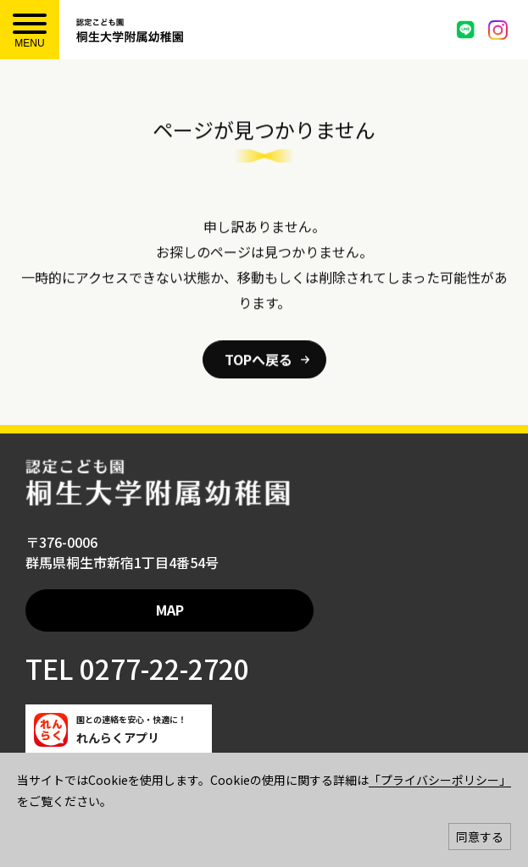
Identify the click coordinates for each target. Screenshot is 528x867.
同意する (479, 836)
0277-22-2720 (161, 668)
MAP (170, 609)
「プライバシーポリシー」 (440, 779)
